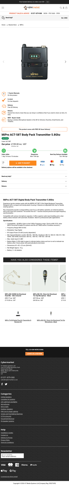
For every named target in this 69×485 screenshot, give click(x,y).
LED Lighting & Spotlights (9, 402)
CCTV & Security (6, 416)
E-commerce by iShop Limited (9, 476)
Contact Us (4, 435)
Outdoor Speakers (7, 409)
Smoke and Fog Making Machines (12, 414)
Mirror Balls (4, 407)
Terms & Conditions (7, 442)
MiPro (20, 25)
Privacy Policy (5, 440)
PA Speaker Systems (7, 421)
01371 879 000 (36, 13)
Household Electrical (7, 419)
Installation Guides (7, 433)
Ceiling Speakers (6, 397)
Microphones (5, 404)
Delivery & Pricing (6, 438)
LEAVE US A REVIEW (34, 354)
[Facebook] (6, 384)
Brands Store (11, 25)
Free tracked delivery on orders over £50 (34, 2)
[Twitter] (2, 384)
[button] (65, 62)
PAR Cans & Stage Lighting (9, 411)
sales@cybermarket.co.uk (9, 380)
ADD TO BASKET (23, 163)
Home (3, 25)
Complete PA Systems (8, 399)
